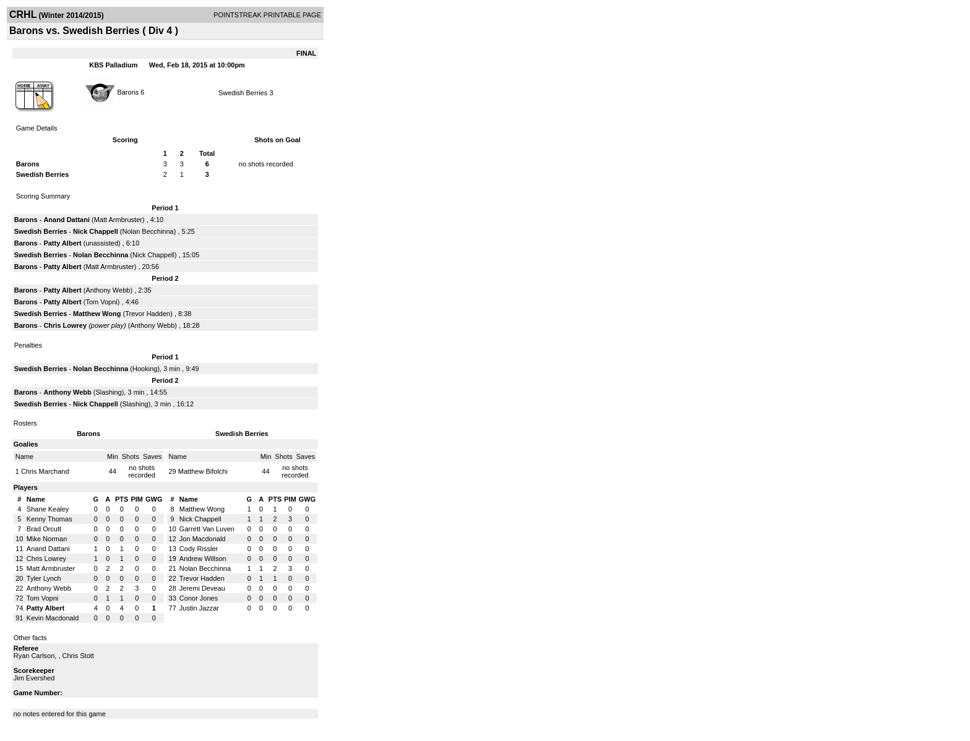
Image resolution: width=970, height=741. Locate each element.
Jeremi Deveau (202, 588)
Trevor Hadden (147, 313)
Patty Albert (62, 243)
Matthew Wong (97, 313)
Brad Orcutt (44, 529)
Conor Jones (198, 598)
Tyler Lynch (44, 578)
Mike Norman (47, 538)
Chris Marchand (45, 471)
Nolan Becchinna (148, 231)
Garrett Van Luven (206, 529)
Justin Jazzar (199, 608)
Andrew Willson (202, 558)
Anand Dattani (66, 219)
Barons (128, 91)
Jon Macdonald (202, 538)
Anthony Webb (107, 290)
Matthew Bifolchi (203, 471)
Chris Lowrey (65, 325)
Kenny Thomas (49, 519)
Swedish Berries (242, 92)
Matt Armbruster (118, 219)
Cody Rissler (198, 548)
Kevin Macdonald (53, 618)
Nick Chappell (95, 231)
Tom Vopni (101, 302)
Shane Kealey (48, 509)
